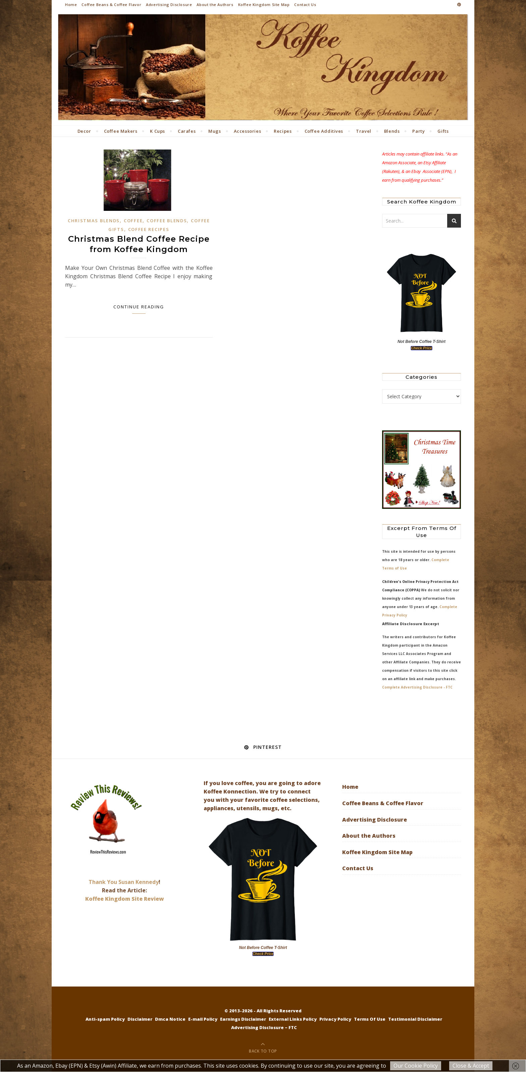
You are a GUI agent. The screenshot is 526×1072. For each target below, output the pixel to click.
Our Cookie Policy (415, 1065)
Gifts (443, 131)
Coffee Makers (121, 131)
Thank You (103, 882)
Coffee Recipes (148, 229)
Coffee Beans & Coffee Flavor (111, 4)
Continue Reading (138, 307)
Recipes (283, 131)
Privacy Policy (335, 1019)
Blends (392, 131)
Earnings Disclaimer (243, 1019)
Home (71, 4)
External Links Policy (293, 1019)
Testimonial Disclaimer (415, 1019)
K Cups (157, 131)
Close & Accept (471, 1065)
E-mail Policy (202, 1019)
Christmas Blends (94, 221)
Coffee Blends (167, 221)
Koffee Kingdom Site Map (264, 4)
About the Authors (215, 4)
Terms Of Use (369, 1019)
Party (418, 131)
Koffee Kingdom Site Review (124, 898)
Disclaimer (139, 1019)
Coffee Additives (324, 131)
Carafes (187, 131)
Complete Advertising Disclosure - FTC (417, 687)
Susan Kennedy (138, 882)
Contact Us (305, 4)
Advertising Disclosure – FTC (264, 1027)
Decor (84, 131)
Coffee (133, 221)
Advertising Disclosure (169, 4)
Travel (363, 131)
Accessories (247, 131)
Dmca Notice (170, 1019)
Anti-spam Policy (105, 1019)
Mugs (214, 131)
